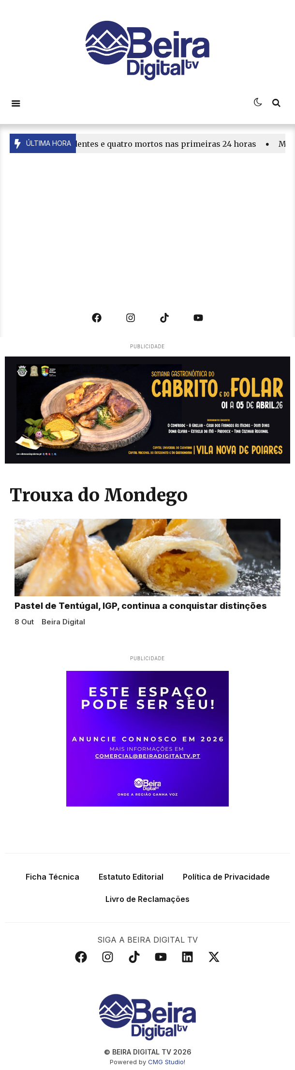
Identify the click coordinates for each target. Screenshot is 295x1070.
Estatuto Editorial (131, 875)
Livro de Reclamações (147, 897)
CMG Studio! (166, 1060)
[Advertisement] (147, 226)
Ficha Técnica (52, 875)
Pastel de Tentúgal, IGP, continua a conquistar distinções (141, 604)
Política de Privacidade (226, 875)
